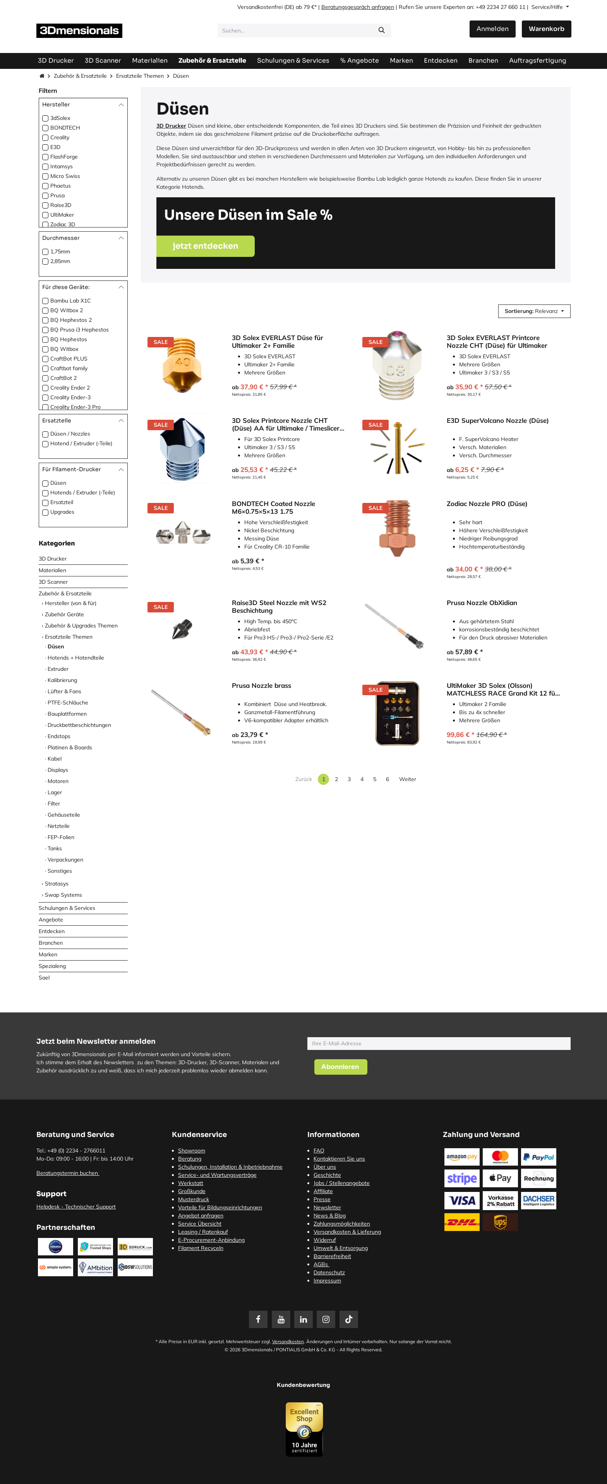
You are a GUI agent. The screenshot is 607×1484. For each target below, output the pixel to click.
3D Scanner (53, 581)
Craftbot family (68, 368)
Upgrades (62, 511)
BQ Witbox (64, 348)
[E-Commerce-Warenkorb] (546, 29)
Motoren (58, 781)
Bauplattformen (67, 713)
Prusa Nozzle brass (261, 685)
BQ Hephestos (68, 339)
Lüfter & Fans (64, 691)
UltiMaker (62, 214)
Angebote (51, 919)
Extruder (58, 668)
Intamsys (61, 166)
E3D (55, 147)
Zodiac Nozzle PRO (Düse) (487, 504)
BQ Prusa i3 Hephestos (79, 329)
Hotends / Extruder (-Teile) (82, 492)
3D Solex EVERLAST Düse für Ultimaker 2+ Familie (277, 341)
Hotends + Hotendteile (76, 657)
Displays (58, 769)
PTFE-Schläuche (68, 702)
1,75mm (60, 251)
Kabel (55, 758)
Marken (48, 954)
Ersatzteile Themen (140, 75)
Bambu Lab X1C (70, 300)
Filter (54, 803)
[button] (534, 311)
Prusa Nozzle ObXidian (482, 603)
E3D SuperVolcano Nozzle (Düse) (498, 420)
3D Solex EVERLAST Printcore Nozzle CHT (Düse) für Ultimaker (497, 341)
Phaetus (60, 185)
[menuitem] (537, 60)
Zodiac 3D (62, 224)
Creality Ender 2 (70, 387)
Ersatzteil (61, 502)
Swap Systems (63, 894)
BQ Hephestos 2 (71, 319)
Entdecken (52, 931)
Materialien (52, 570)
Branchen (51, 942)
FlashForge (64, 156)
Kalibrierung (62, 680)
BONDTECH (65, 127)
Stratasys (57, 883)
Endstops (59, 736)
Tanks (55, 848)
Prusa (57, 195)
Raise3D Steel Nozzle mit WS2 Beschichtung (279, 606)
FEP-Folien (61, 837)
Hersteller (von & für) (70, 603)
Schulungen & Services (67, 907)
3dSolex (60, 118)
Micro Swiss (65, 176)
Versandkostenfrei (260, 6)
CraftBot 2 (63, 377)
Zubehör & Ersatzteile (80, 75)
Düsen (58, 482)
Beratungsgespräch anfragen (357, 6)
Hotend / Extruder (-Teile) (81, 443)
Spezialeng (52, 966)
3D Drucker (53, 558)
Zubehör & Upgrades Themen (81, 625)
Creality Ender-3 (70, 397)
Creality (59, 137)
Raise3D (60, 205)
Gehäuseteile (64, 814)
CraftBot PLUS (68, 358)
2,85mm (60, 261)
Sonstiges (60, 870)
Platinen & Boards (70, 747)
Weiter (407, 779)
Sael (44, 977)
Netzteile (59, 825)
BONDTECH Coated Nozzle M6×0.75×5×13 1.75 (273, 507)
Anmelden (493, 29)
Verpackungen (65, 859)
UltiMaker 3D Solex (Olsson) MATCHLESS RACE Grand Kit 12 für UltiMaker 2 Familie (502, 689)
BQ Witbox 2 (66, 310)
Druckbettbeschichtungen (79, 724)
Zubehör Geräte (64, 614)
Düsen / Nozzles (70, 433)
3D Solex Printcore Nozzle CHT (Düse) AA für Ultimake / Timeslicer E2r (286, 424)
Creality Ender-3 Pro (75, 406)
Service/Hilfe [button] (548, 6)
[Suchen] (381, 31)
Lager (55, 792)
